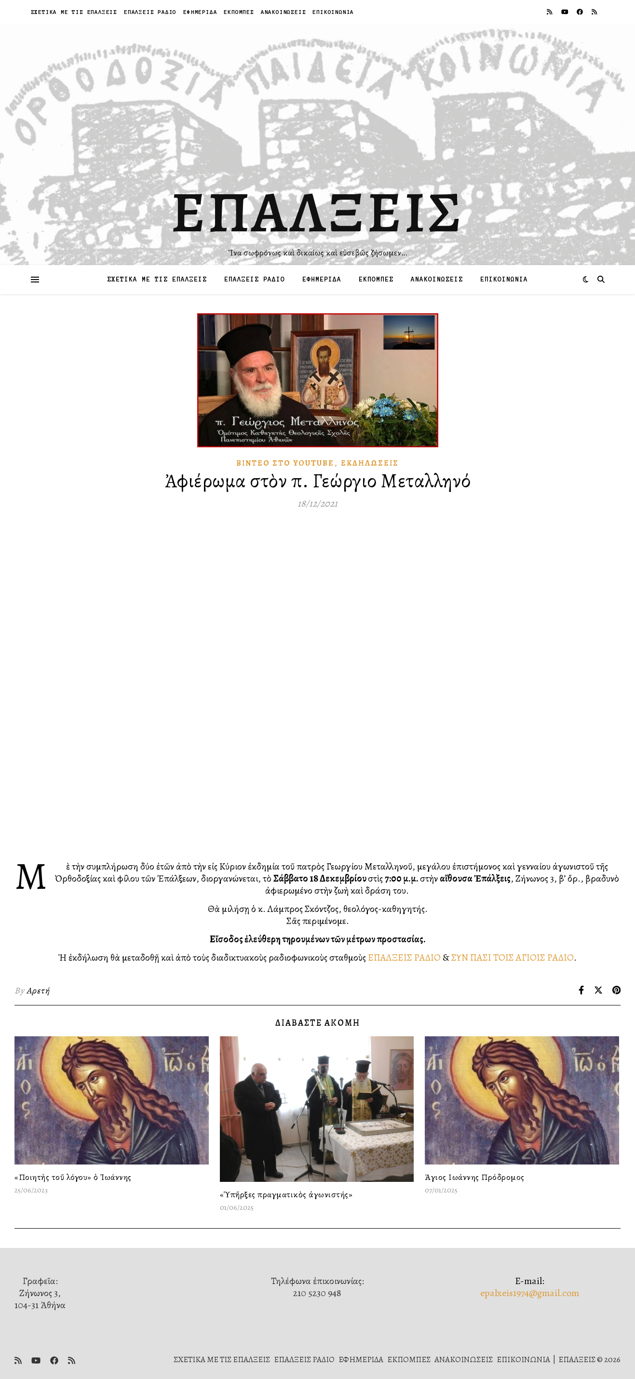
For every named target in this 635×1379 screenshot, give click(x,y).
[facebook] (580, 12)
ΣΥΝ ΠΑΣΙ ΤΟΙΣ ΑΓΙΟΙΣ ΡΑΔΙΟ (512, 957)
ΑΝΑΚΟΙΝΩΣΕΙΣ (283, 12)
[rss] (550, 12)
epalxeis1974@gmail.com (529, 1292)
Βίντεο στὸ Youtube (285, 463)
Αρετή (38, 990)
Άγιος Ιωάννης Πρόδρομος (475, 1177)
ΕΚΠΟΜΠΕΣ (239, 12)
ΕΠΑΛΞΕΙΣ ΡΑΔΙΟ (150, 12)
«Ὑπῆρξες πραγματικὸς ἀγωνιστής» (286, 1194)
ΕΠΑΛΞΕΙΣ (317, 212)
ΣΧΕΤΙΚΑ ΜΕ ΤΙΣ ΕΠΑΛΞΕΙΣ (74, 12)
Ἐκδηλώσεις (370, 463)
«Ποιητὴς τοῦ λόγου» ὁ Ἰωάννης (73, 1177)
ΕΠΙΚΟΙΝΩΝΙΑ (333, 12)
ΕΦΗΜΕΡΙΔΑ (200, 12)
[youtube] (565, 12)
